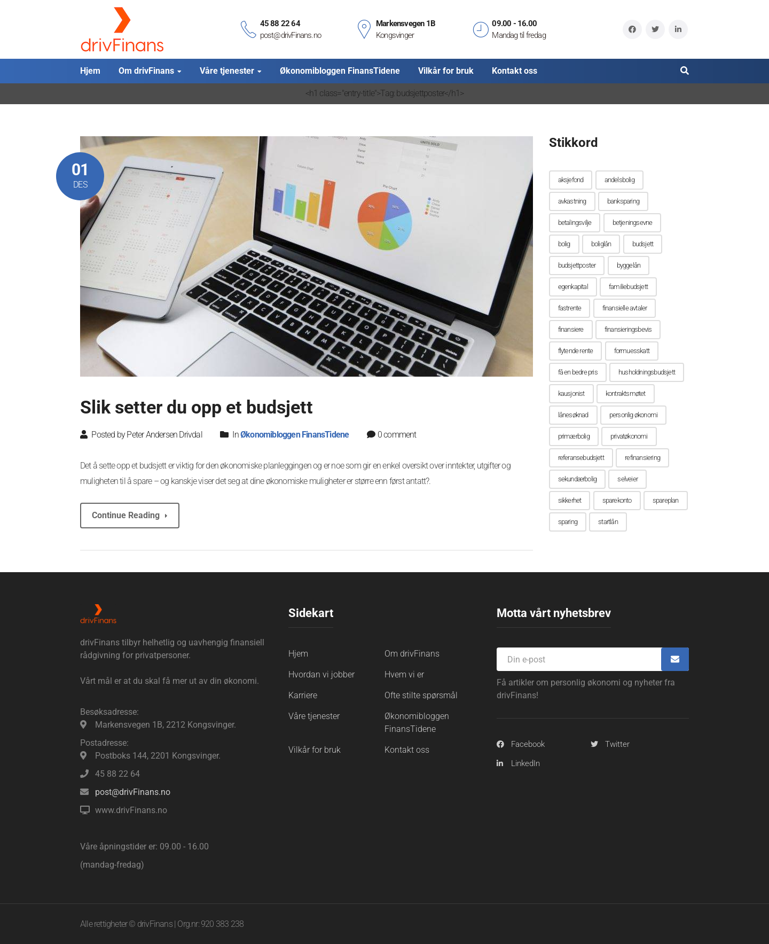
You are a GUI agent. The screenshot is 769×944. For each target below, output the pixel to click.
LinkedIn (525, 763)
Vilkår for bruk (314, 749)
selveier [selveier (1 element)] (627, 479)
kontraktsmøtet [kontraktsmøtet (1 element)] (626, 393)
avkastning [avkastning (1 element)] (572, 201)
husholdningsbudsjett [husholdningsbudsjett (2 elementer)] (646, 372)
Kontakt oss (406, 749)
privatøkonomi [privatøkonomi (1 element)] (629, 436)
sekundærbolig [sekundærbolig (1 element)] (577, 479)
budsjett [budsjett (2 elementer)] (643, 244)
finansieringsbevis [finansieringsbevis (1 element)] (628, 329)
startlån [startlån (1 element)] (608, 522)
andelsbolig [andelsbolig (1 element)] (619, 180)
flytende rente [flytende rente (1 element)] (575, 351)
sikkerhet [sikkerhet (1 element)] (570, 500)
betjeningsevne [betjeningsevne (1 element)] (633, 223)
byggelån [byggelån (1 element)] (629, 265)
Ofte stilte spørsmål (421, 695)
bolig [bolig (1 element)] (564, 244)
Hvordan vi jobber (321, 674)
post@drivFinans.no (132, 791)
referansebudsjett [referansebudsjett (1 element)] (581, 458)
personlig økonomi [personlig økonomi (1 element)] (633, 415)
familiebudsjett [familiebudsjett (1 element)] (628, 287)
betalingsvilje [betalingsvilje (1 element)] (575, 223)
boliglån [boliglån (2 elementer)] (601, 244)
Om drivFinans (412, 653)
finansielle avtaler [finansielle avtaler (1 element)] (624, 308)
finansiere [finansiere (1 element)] (571, 329)
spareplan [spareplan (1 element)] (666, 500)
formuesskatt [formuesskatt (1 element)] (631, 351)
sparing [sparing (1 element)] (567, 522)
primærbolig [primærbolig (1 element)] (574, 436)
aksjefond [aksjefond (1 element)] (571, 180)
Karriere (302, 695)
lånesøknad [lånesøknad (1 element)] (573, 415)
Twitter (617, 743)
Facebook (528, 743)
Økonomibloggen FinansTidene (294, 434)
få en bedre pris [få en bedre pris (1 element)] (578, 372)
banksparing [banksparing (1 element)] (623, 201)
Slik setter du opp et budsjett (196, 407)
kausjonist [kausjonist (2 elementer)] (571, 393)
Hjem (298, 653)
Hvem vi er (404, 674)
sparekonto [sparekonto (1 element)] (617, 500)
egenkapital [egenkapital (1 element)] (573, 287)
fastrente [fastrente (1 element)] (570, 308)
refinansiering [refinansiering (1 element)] (642, 458)
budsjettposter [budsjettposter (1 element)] (577, 265)
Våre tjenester (314, 716)
